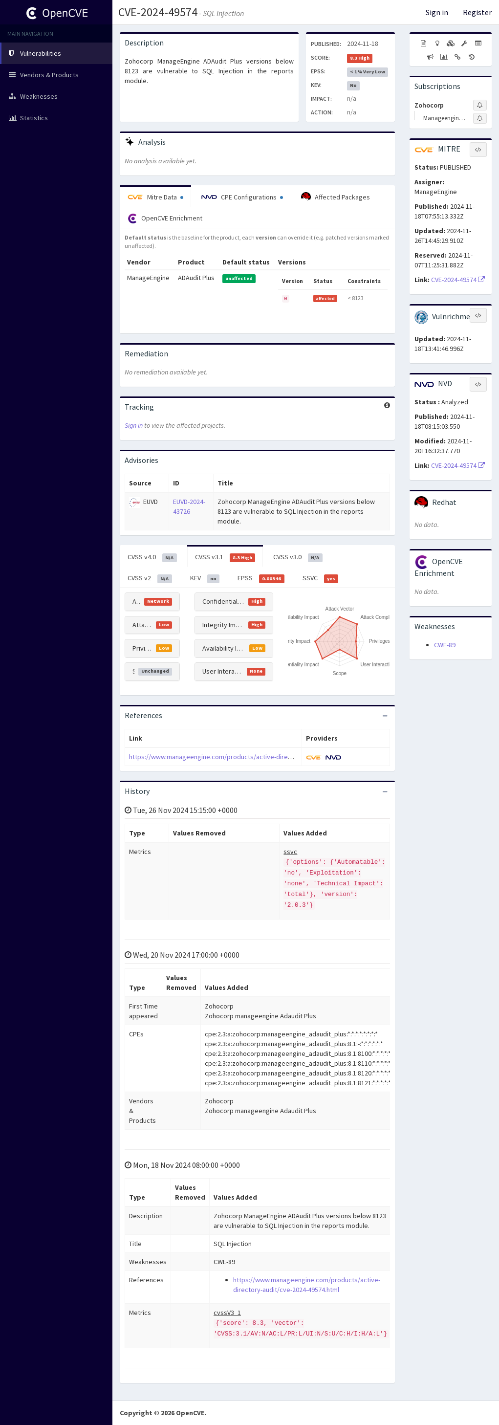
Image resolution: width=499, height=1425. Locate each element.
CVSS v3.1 (225, 557)
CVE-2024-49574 (157, 12)
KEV (205, 578)
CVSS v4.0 (152, 557)
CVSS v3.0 (298, 557)
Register (477, 12)
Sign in (437, 12)
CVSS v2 (150, 578)
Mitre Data (155, 197)
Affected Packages (335, 197)
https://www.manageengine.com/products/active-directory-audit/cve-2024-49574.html (255, 756)
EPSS (261, 578)
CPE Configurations (242, 197)
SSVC (321, 578)
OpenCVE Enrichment (165, 218)
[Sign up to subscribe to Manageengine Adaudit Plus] (480, 118)
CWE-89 (445, 644)
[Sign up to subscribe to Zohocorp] (480, 105)
